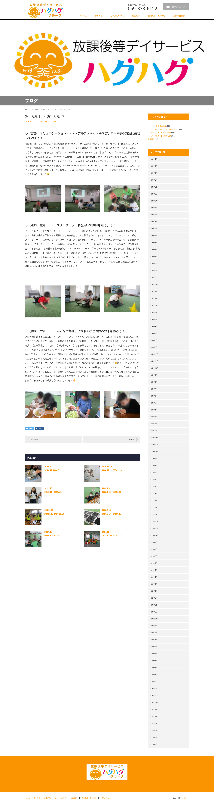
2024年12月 (154, 271)
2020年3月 (153, 668)
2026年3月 (153, 166)
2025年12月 (154, 187)
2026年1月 (153, 180)
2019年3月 (153, 744)
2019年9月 (153, 709)
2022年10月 (154, 452)
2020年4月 (153, 661)
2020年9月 (153, 626)
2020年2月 (153, 675)
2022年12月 (154, 438)
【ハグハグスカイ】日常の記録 (159, 133)
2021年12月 (154, 521)
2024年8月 (153, 298)
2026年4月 (153, 159)
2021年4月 (153, 577)
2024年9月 (153, 291)
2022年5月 (153, 487)
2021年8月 (153, 549)
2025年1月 (153, 264)
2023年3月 (153, 417)
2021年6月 (153, 563)
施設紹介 (136, 16)
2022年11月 (154, 445)
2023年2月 (153, 424)
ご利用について (117, 16)
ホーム (27, 798)
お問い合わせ (178, 7)
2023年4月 (153, 410)
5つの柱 (83, 16)
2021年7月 (153, 556)
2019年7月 (153, 723)
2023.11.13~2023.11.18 (54, 514)
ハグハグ (185, 798)
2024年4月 (153, 326)
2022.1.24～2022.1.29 (111, 492)
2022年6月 (153, 480)
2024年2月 (153, 340)
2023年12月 (154, 354)
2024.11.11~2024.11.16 (112, 470)
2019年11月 (154, 695)
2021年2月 (153, 591)
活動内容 (98, 16)
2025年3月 (153, 250)
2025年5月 (153, 236)
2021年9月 (153, 542)
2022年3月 (153, 500)
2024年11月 (154, 278)
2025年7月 (153, 222)
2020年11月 (154, 612)
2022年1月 (153, 514)
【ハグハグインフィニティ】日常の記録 (162, 129)
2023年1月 (153, 431)
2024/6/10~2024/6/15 (53, 536)
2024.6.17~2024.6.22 (53, 470)
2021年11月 (154, 528)
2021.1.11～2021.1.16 (53, 492)
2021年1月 (153, 598)
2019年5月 (153, 737)
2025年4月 (153, 243)
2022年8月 (153, 466)
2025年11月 (154, 194)
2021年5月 (153, 570)
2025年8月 (153, 215)
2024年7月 (153, 305)
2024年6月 (153, 312)
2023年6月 (153, 396)
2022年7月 (153, 473)
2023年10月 (154, 368)
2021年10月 (154, 535)
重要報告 (151, 139)
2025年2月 (153, 257)
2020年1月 (153, 682)
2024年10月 (154, 284)
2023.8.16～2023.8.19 (111, 514)
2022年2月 (153, 507)
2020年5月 (153, 654)
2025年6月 (153, 229)
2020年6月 (153, 647)
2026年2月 (153, 173)
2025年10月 (154, 201)
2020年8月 (153, 633)
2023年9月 (153, 375)
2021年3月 (153, 584)
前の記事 (34, 439)
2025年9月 (153, 208)
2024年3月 (153, 333)
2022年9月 (153, 459)
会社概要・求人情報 (156, 16)
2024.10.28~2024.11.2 (111, 536)
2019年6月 (153, 730)
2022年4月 (153, 493)
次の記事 (130, 439)
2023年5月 (153, 403)
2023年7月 (153, 389)
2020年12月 (154, 605)
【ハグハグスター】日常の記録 (159, 136)
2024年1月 (153, 347)
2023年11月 (154, 361)
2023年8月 (153, 382)
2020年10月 (154, 619)
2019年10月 (154, 702)
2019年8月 (153, 716)
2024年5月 (153, 319)
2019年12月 (154, 689)
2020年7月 (153, 640)
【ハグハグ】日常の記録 (47, 122)
